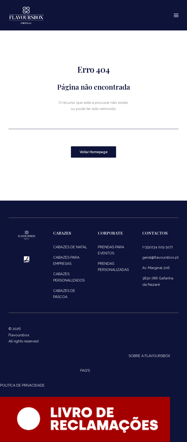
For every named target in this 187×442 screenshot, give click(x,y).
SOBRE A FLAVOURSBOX (149, 356)
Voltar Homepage (94, 152)
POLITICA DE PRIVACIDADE (22, 385)
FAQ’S (85, 370)
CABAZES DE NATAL (70, 247)
